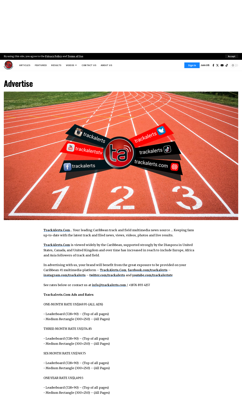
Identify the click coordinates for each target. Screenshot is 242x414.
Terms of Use (77, 56)
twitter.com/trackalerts (109, 275)
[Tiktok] (227, 65)
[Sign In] (192, 65)
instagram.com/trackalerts (65, 275)
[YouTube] (222, 65)
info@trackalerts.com (109, 285)
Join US (205, 65)
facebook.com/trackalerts (150, 270)
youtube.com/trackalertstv (156, 275)
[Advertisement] (121, 26)
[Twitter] (217, 65)
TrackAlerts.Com (57, 230)
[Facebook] (213, 65)
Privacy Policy (54, 56)
